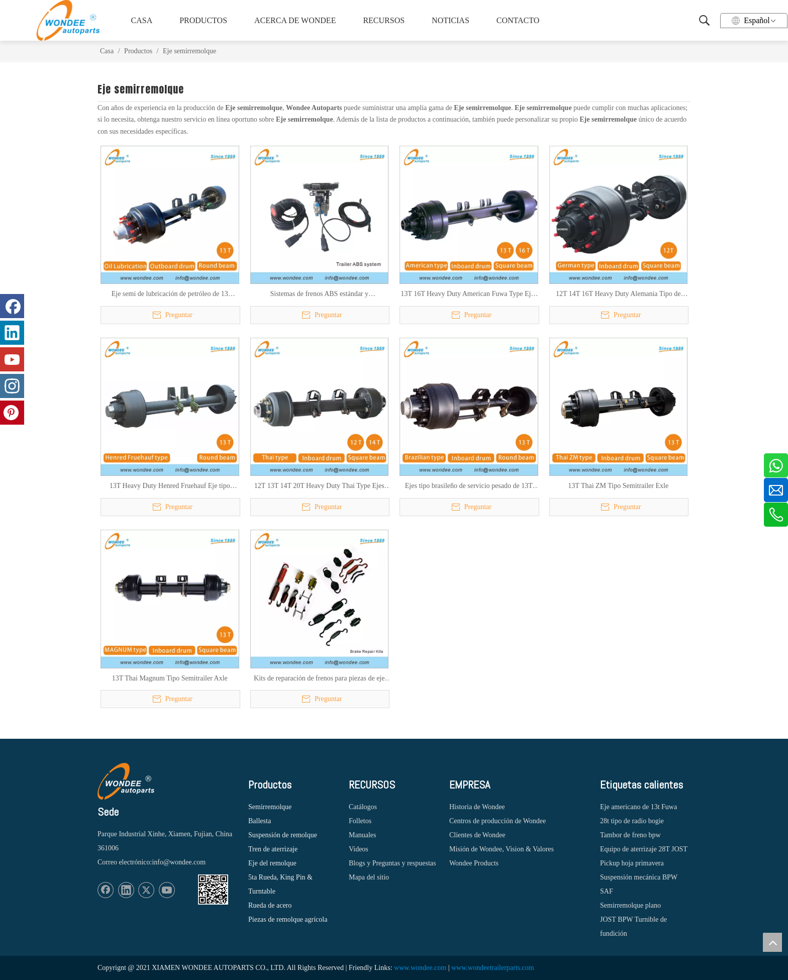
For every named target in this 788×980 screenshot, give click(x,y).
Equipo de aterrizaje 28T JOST (643, 849)
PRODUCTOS (203, 20)
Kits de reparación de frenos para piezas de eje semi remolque (319, 678)
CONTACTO (518, 20)
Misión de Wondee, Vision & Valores (501, 849)
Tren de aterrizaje (273, 849)
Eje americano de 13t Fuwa (638, 807)
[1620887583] (213, 889)
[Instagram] (12, 386)
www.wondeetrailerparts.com (492, 967)
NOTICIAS (450, 20)
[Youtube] (167, 890)
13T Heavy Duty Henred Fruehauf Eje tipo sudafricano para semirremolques (170, 486)
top (772, 942)
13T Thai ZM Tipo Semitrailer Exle (618, 485)
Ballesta (259, 821)
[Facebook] (105, 890)
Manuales (362, 835)
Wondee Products (474, 863)
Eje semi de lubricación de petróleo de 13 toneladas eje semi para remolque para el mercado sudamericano (170, 294)
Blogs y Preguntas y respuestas (392, 863)
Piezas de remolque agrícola (287, 919)
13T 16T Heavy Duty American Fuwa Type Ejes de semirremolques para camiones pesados (469, 294)
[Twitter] (146, 890)
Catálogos (363, 807)
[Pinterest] (12, 413)
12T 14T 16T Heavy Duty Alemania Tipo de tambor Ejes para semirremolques (618, 294)
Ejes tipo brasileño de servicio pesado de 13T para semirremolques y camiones (469, 486)
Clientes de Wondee (477, 835)
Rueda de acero (269, 905)
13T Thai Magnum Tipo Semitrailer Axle (170, 678)
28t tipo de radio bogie (632, 821)
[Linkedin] (126, 890)
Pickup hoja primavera (632, 863)
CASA (142, 20)
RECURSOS (384, 20)
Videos (358, 849)
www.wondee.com (420, 967)
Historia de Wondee (477, 807)
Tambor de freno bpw (630, 835)
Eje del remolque (272, 863)
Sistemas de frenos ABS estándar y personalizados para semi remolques (319, 294)
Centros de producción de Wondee (497, 821)
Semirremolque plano (630, 905)
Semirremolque (269, 807)
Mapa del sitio (369, 877)
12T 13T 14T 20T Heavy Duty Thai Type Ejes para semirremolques (319, 486)
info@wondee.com (179, 862)
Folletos (360, 821)
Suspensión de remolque (282, 835)
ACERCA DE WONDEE (293, 20)
